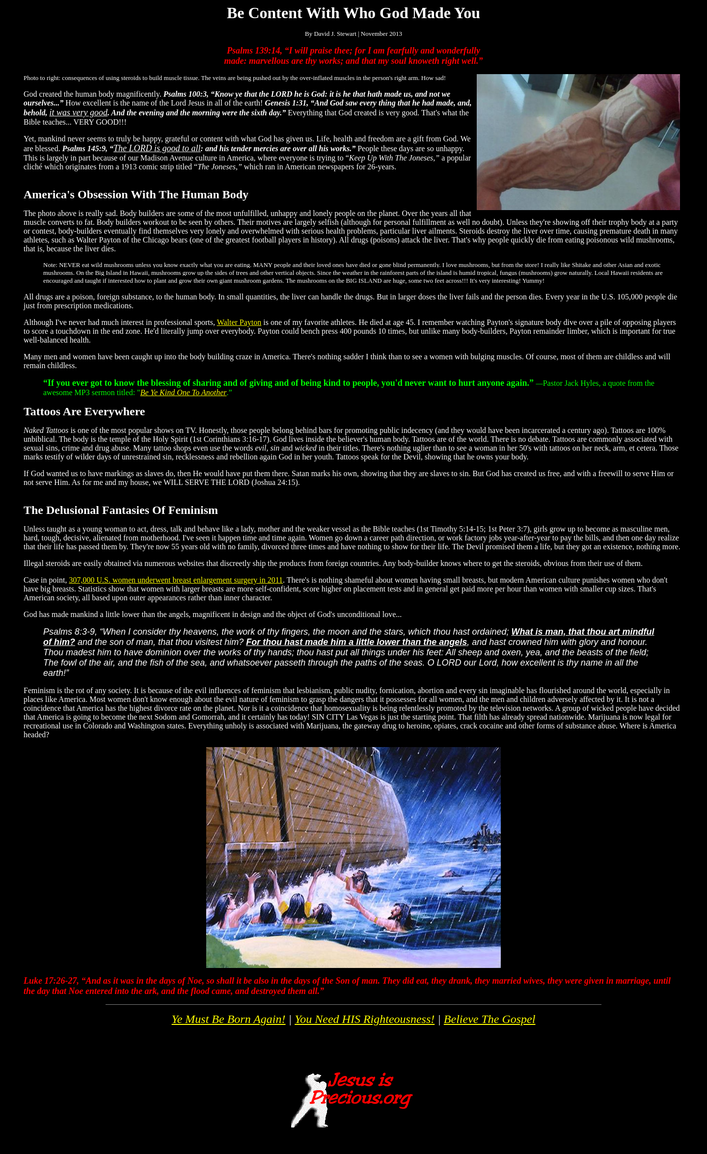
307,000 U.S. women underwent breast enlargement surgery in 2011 (176, 580)
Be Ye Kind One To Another (183, 392)
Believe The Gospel (490, 1019)
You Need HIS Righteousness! (365, 1019)
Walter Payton (239, 322)
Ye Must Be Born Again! (229, 1019)
